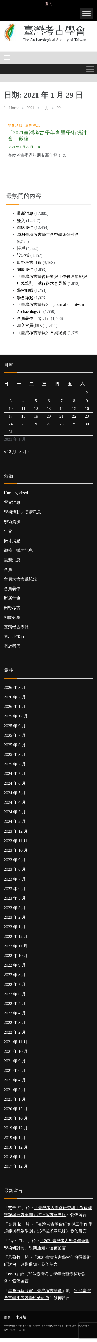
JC (39, 147)
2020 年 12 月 (16, 1109)
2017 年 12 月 (16, 1166)
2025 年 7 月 (15, 735)
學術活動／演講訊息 (22, 512)
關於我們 (25, 269)
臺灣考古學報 (16, 627)
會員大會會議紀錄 (20, 579)
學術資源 (12, 521)
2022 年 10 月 (16, 955)
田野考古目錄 (29, 262)
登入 (48, 4)
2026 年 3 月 (15, 687)
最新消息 (32, 125)
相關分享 (12, 617)
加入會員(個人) (30, 325)
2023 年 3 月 (15, 907)
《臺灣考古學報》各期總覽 (41, 332)
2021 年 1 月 (15, 1099)
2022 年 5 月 (15, 1003)
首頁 (7, 1317)
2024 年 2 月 (15, 821)
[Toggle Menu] (86, 13)
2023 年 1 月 (15, 927)
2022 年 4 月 (15, 1013)
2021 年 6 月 (15, 1070)
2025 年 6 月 (15, 745)
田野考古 (12, 607)
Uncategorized (16, 493)
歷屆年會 (12, 598)
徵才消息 (12, 540)
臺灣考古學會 (54, 30)
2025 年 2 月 (15, 764)
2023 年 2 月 (15, 917)
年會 (8, 531)
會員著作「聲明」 (33, 318)
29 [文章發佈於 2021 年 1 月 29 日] (74, 424)
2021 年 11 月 (15, 1042)
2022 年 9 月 (15, 965)
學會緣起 (25, 297)
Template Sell (21, 1329)
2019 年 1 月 (15, 1137)
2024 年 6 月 (15, 783)
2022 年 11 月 (15, 946)
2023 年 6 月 (15, 888)
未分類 (21, 1317)
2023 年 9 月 (15, 860)
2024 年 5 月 (15, 793)
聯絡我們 (25, 227)
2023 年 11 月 (15, 841)
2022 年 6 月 (15, 994)
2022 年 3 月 (15, 1022)
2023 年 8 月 (15, 869)
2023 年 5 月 (15, 898)
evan (12, 1274)
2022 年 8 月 (15, 974)
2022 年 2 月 (15, 1032)
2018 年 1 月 (15, 1157)
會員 (8, 569)
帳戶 (21, 248)
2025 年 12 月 (16, 716)
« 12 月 (10, 451)
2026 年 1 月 (15, 706)
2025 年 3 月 (15, 754)
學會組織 (25, 290)
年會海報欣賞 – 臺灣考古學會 (35, 1290)
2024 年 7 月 (15, 773)
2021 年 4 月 (15, 1080)
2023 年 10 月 (16, 850)
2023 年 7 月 (15, 879)
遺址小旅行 (14, 636)
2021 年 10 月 (16, 1051)
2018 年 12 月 (16, 1147)
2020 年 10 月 (16, 1118)
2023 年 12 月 (16, 831)
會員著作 (12, 588)
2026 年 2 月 (15, 697)
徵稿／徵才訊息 (18, 550)
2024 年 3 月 (15, 812)
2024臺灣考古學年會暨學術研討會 (48, 234)
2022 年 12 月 (16, 936)
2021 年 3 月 (15, 1090)
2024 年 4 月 (15, 802)
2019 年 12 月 (16, 1128)
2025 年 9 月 (15, 726)
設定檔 (23, 255)
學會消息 (15, 125)
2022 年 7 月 (15, 984)
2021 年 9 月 (15, 1061)
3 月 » (24, 451)
